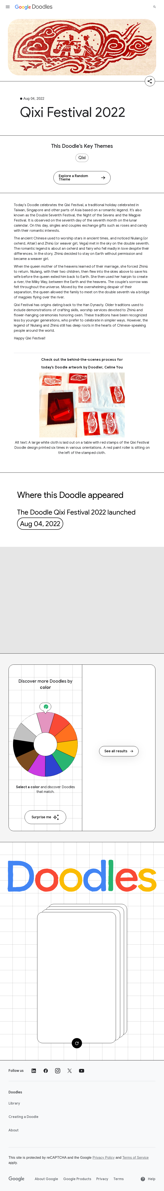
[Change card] (77, 1043)
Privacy (102, 1179)
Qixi (82, 157)
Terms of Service (135, 1157)
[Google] (17, 1179)
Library (14, 1103)
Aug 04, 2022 (40, 523)
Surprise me (45, 817)
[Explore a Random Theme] (82, 177)
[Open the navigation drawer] (8, 7)
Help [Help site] (147, 1179)
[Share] (150, 81)
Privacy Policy (103, 1157)
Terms (118, 1179)
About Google (46, 1179)
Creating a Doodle (23, 1117)
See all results (118, 751)
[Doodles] (82, 876)
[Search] (154, 7)
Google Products (77, 1179)
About (14, 1130)
